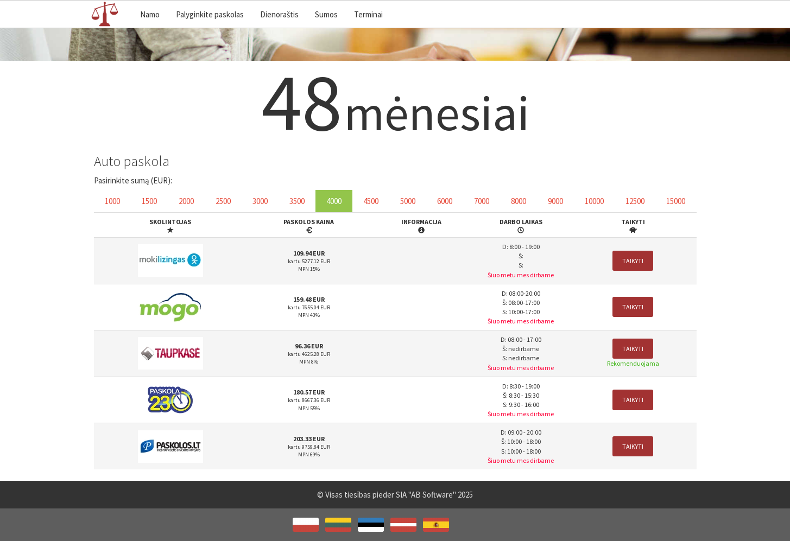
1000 (112, 201)
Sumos (326, 14)
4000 (334, 201)
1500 (149, 201)
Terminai (368, 14)
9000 (555, 201)
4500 (370, 201)
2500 (223, 201)
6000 (444, 201)
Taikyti (632, 261)
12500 (634, 201)
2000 (186, 201)
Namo (150, 14)
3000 (260, 201)
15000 (675, 201)
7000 (481, 201)
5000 (407, 201)
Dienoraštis (279, 14)
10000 (594, 201)
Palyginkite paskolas (210, 14)
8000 (518, 201)
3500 (297, 201)
